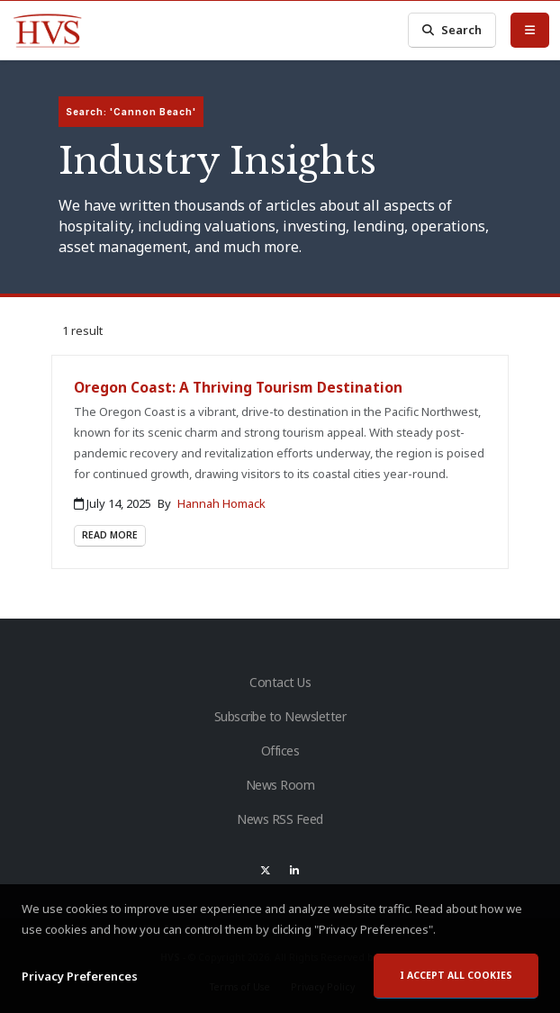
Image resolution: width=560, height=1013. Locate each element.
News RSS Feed (280, 819)
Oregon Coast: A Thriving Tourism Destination (238, 387)
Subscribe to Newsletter (280, 716)
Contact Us (280, 682)
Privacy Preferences (80, 976)
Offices (280, 750)
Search (452, 30)
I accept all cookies (456, 976)
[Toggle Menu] (529, 30)
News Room (280, 784)
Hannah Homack (221, 503)
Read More (110, 535)
